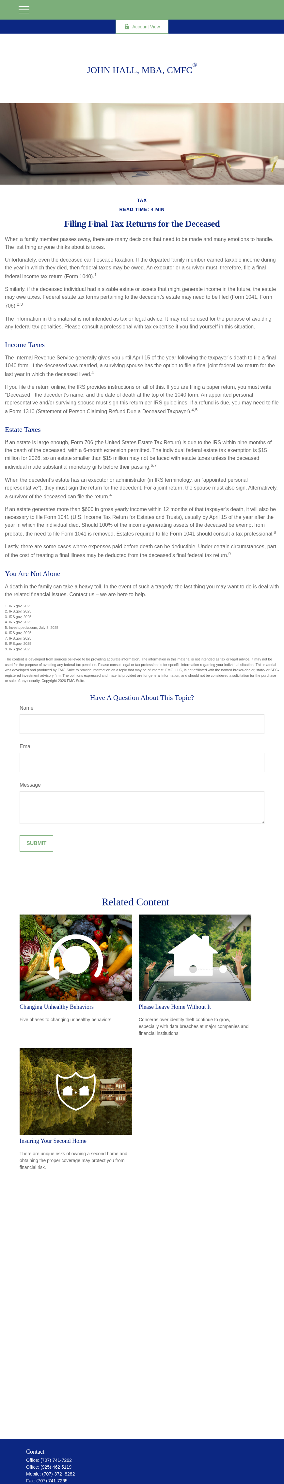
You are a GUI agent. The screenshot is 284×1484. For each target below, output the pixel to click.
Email (26, 746)
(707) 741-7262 (56, 1460)
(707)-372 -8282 (58, 1473)
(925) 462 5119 (55, 1467)
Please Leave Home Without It (175, 1007)
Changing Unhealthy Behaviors (57, 1007)
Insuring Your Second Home (53, 1141)
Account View (142, 26)
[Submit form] (36, 843)
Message (30, 785)
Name (27, 708)
